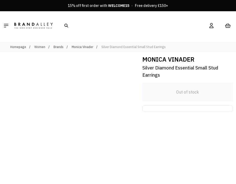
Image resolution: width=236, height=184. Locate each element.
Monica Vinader (82, 47)
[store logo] (33, 25)
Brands (58, 47)
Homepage (18, 47)
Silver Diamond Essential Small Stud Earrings (133, 47)
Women (39, 47)
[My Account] (211, 25)
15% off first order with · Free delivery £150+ (118, 5)
